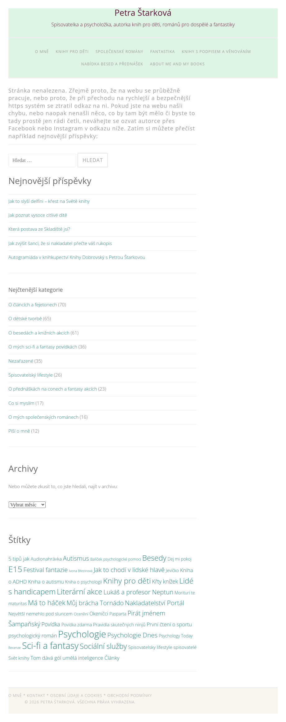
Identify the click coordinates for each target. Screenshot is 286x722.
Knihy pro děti (72, 51)
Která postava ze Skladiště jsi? (39, 229)
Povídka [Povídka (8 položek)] (51, 624)
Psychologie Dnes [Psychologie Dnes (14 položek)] (132, 635)
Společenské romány (119, 51)
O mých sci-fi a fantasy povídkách (42, 346)
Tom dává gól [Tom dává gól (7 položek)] (45, 657)
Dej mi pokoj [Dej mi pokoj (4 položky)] (180, 559)
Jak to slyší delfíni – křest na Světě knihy (49, 201)
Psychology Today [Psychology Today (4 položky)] (176, 636)
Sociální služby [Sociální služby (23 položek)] (103, 646)
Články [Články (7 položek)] (111, 657)
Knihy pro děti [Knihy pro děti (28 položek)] (127, 580)
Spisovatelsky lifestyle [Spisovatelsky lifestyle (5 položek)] (150, 647)
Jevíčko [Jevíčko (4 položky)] (172, 570)
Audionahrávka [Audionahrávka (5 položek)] (46, 559)
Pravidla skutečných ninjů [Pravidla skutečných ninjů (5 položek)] (119, 624)
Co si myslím (21, 403)
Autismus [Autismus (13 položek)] (76, 558)
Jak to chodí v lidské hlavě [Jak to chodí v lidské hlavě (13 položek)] (129, 569)
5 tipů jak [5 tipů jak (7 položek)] (19, 558)
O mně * (16, 695)
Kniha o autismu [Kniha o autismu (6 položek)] (46, 581)
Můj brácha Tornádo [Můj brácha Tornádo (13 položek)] (95, 602)
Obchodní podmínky (129, 695)
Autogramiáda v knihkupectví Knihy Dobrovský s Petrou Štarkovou (76, 257)
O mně (42, 51)
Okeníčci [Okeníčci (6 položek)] (98, 613)
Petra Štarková (143, 12)
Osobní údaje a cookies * (78, 695)
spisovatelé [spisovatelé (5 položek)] (185, 647)
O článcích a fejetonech (32, 304)
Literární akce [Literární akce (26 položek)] (79, 591)
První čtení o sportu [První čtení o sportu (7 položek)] (169, 624)
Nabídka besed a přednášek (112, 64)
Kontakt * (38, 695)
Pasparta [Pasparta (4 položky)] (117, 614)
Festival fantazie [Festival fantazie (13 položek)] (45, 569)
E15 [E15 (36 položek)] (15, 569)
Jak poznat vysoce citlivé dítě (37, 215)
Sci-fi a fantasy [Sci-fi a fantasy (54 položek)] (50, 645)
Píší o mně (19, 431)
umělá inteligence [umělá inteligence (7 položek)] (82, 657)
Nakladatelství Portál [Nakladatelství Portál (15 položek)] (154, 602)
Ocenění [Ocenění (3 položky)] (81, 614)
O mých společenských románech (43, 417)
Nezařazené (20, 361)
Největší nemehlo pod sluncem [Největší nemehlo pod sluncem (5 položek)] (40, 613)
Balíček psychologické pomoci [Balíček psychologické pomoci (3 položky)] (115, 559)
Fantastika (162, 51)
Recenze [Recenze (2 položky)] (14, 647)
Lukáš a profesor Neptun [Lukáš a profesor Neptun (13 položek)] (138, 592)
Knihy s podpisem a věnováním (216, 51)
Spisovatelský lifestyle (30, 375)
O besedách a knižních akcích (39, 333)
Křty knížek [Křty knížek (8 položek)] (165, 581)
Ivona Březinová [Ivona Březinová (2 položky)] (81, 571)
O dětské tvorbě (25, 318)
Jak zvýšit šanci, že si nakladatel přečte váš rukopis (60, 243)
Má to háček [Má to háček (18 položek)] (46, 602)
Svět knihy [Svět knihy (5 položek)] (18, 658)
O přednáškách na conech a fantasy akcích (52, 389)
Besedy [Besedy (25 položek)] (154, 558)
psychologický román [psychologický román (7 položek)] (32, 635)
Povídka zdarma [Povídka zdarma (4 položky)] (76, 625)
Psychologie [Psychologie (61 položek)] (82, 634)
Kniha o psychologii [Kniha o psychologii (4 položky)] (83, 582)
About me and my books (177, 64)
